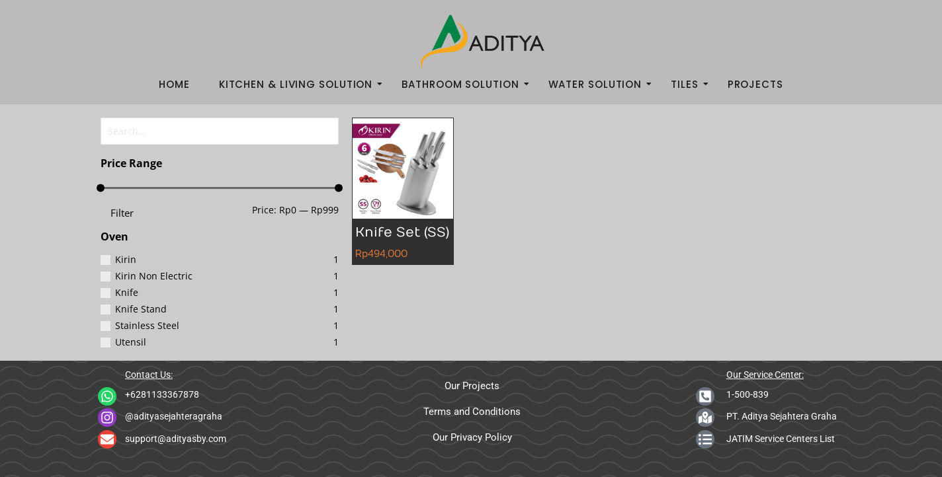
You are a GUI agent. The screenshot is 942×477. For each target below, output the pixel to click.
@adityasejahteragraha (173, 416)
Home (174, 84)
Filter (122, 210)
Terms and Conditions (472, 412)
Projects (755, 84)
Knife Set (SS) (402, 232)
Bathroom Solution (464, 84)
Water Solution (599, 84)
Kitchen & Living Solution (300, 84)
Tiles (688, 84)
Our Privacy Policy (472, 437)
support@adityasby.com (175, 438)
